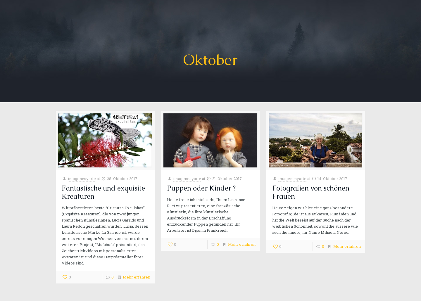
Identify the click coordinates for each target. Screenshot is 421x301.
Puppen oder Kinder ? (201, 188)
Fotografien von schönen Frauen (310, 192)
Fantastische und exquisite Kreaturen (103, 192)
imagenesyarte (82, 178)
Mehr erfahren (136, 277)
